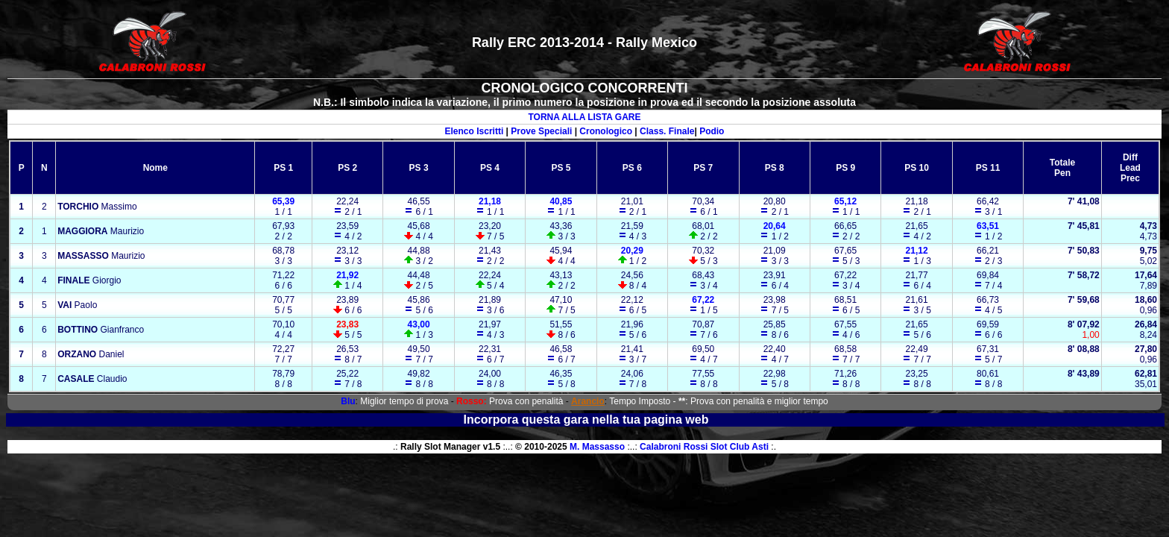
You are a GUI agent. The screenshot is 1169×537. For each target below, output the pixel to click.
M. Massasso (597, 447)
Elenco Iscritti (474, 131)
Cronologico (605, 131)
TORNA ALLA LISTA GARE (584, 117)
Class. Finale (667, 131)
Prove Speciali (541, 131)
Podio (711, 131)
